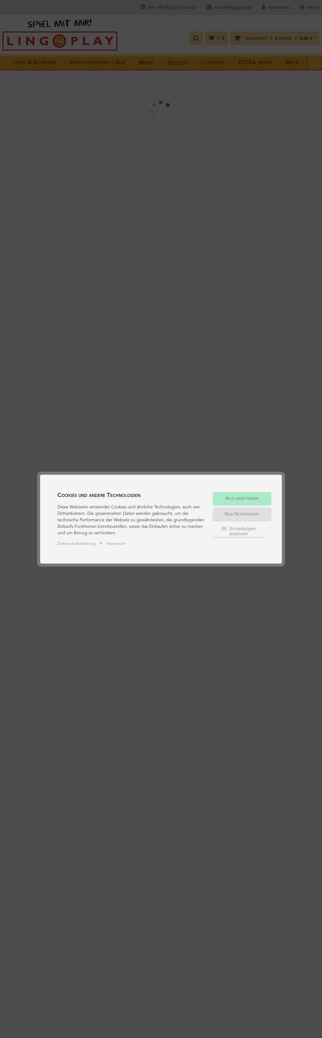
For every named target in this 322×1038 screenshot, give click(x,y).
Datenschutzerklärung (76, 544)
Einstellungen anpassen (239, 531)
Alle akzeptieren (242, 498)
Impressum (116, 544)
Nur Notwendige (242, 514)
